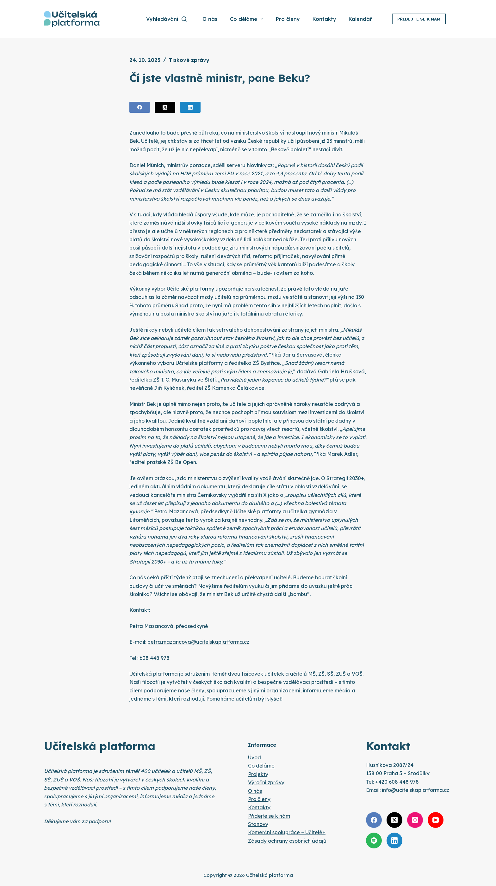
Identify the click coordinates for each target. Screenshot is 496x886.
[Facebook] (139, 107)
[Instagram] (415, 820)
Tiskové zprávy (189, 60)
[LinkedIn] (190, 107)
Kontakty (259, 807)
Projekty (258, 774)
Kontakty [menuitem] (324, 19)
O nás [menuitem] (209, 19)
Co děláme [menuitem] (247, 19)
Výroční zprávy (266, 782)
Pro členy (259, 799)
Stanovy (258, 824)
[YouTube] (435, 820)
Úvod (254, 757)
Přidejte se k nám (418, 18)
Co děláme (261, 765)
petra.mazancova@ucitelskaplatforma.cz (198, 642)
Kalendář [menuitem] (360, 19)
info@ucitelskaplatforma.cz (415, 790)
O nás (255, 791)
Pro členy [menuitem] (288, 19)
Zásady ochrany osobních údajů (287, 841)
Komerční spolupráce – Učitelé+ (287, 832)
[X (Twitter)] (165, 107)
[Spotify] (374, 840)
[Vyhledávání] (166, 19)
